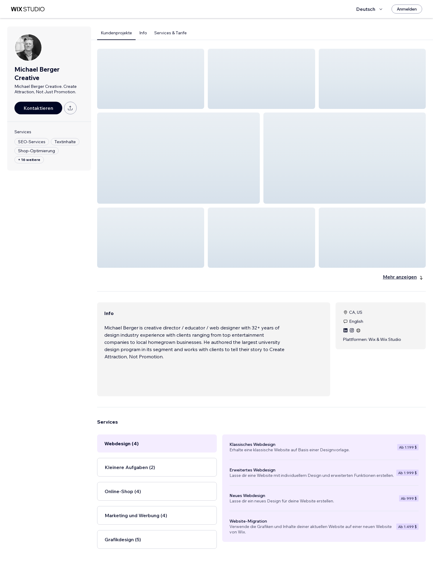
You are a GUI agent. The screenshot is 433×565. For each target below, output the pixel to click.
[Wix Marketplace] (28, 9)
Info (143, 33)
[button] (150, 79)
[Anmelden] (407, 9)
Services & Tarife (170, 33)
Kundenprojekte (116, 33)
